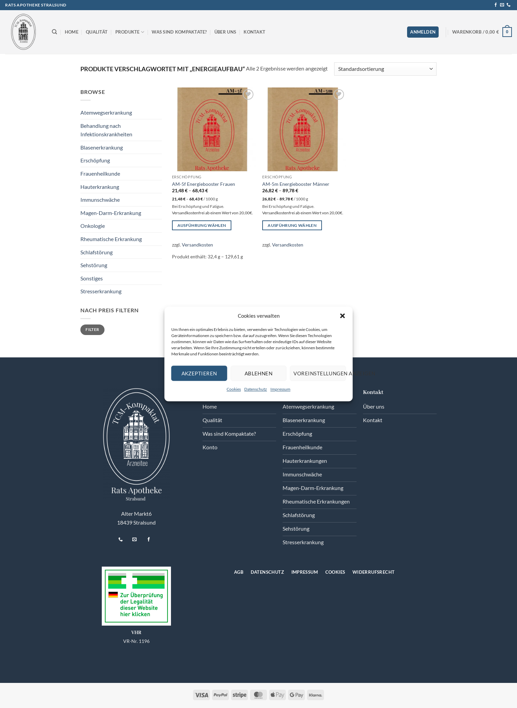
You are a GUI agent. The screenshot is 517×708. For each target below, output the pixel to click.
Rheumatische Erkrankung (111, 239)
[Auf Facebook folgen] (496, 5)
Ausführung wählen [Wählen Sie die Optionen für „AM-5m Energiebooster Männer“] (292, 225)
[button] (342, 315)
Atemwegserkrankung (106, 112)
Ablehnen (259, 373)
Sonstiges (91, 278)
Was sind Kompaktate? (179, 32)
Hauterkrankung (99, 186)
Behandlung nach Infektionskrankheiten (106, 130)
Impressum (280, 389)
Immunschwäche (100, 199)
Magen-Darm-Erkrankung (110, 213)
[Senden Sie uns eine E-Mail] (502, 5)
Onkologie (92, 225)
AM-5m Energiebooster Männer (295, 184)
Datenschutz (255, 389)
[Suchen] (54, 31)
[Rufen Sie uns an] (508, 5)
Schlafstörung (96, 252)
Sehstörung (93, 265)
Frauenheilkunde (100, 173)
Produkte (130, 32)
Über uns (225, 32)
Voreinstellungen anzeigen (319, 373)
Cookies (234, 389)
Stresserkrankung (100, 291)
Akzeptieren (199, 373)
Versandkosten (197, 245)
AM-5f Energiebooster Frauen (203, 184)
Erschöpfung (95, 160)
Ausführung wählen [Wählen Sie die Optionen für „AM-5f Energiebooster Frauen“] (201, 225)
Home (71, 32)
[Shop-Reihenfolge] (385, 69)
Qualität (97, 32)
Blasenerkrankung (101, 147)
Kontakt (254, 32)
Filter (92, 329)
